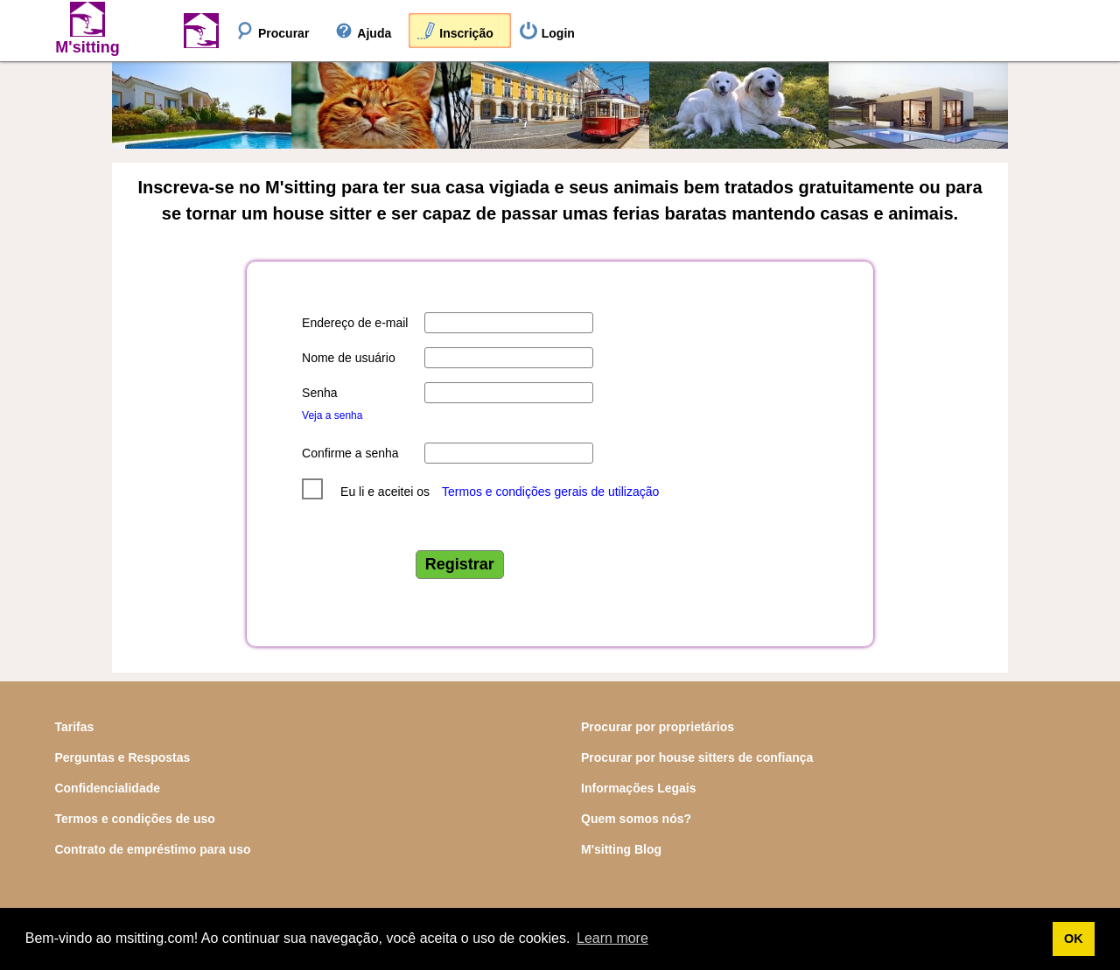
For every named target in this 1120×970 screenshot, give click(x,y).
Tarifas (74, 727)
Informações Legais (638, 788)
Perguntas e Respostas (122, 757)
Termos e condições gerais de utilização (550, 492)
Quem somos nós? (636, 819)
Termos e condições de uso (134, 819)
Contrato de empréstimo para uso (152, 849)
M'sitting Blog (621, 849)
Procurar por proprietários (657, 727)
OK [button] (1073, 939)
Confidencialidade (107, 788)
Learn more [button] (612, 938)
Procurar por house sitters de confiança (697, 757)
